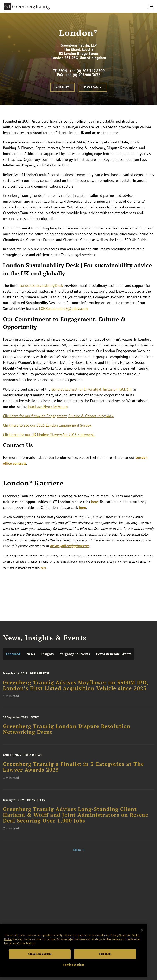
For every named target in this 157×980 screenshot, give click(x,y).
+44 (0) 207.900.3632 (83, 74)
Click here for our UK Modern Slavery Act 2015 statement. (49, 434)
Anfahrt (62, 87)
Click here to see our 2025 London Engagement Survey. (47, 425)
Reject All (105, 954)
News (30, 654)
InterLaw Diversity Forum (48, 406)
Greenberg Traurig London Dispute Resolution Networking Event (67, 733)
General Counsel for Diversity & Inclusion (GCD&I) (91, 389)
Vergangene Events (75, 654)
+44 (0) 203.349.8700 (87, 70)
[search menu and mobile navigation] (151, 6)
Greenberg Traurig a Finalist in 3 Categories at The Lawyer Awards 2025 (73, 771)
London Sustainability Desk (41, 285)
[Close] (142, 930)
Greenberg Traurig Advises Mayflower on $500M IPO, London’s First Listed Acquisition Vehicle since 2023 (76, 690)
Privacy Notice (118, 935)
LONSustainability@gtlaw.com (63, 308)
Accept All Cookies (40, 954)
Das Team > (92, 87)
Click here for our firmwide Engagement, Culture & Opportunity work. (58, 415)
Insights (47, 654)
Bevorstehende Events (113, 654)
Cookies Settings (73, 964)
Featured (13, 654)
